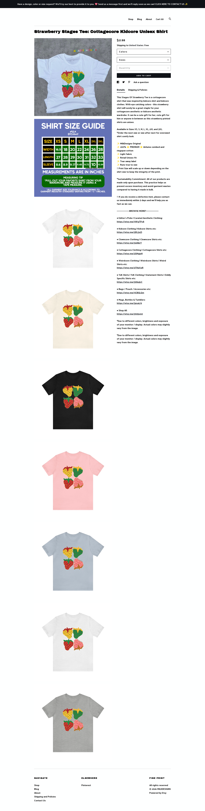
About (149, 19)
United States (136, 45)
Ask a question (141, 82)
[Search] (170, 19)
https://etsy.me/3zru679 (129, 303)
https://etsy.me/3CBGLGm (130, 293)
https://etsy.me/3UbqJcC (129, 282)
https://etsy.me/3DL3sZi (129, 232)
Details (121, 90)
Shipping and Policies (45, 796)
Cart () (160, 19)
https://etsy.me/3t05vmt (130, 314)
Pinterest (86, 785)
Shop (130, 19)
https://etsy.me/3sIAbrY (129, 243)
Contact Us (40, 800)
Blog (139, 19)
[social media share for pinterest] (129, 82)
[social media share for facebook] (118, 82)
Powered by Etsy (157, 793)
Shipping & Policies (137, 90)
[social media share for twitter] (123, 82)
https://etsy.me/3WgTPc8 (130, 222)
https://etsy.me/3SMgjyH (130, 253)
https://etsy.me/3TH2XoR (130, 268)
